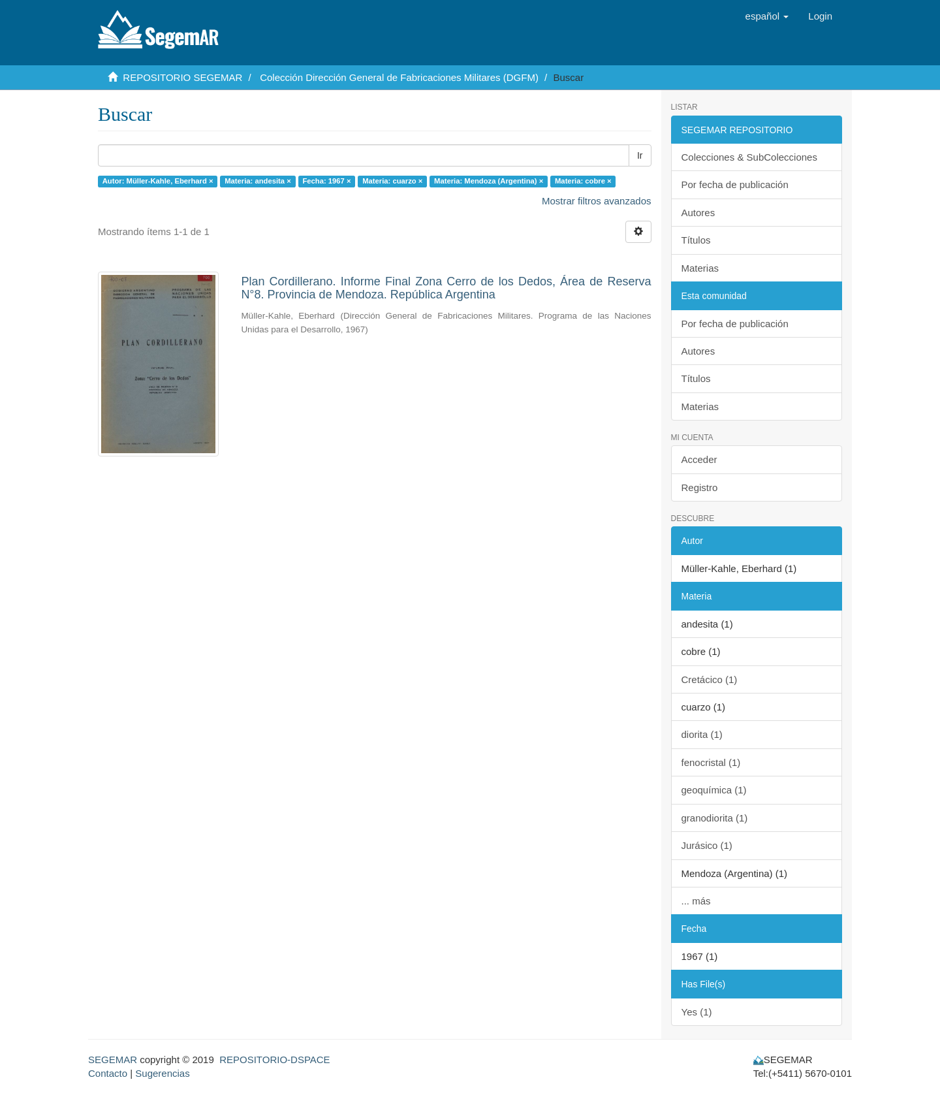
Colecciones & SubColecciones (749, 157)
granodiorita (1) (715, 817)
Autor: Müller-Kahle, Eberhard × (157, 181)
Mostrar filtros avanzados (596, 200)
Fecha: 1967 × (326, 181)
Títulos (696, 240)
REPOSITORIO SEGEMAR (182, 77)
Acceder (699, 459)
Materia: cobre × (583, 181)
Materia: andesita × (258, 181)
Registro (700, 487)
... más (696, 900)
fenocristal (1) (711, 762)
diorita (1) (702, 734)
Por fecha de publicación (735, 184)
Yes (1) (697, 1011)
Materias (700, 268)
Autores (698, 212)
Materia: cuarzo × (392, 181)
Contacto (107, 1073)
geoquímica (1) (714, 789)
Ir (640, 155)
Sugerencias (162, 1073)
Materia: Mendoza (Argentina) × (488, 181)
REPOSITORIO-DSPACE (274, 1059)
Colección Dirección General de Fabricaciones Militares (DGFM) (399, 77)
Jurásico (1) (707, 845)
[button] (767, 16)
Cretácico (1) (710, 679)
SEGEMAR (112, 1059)
